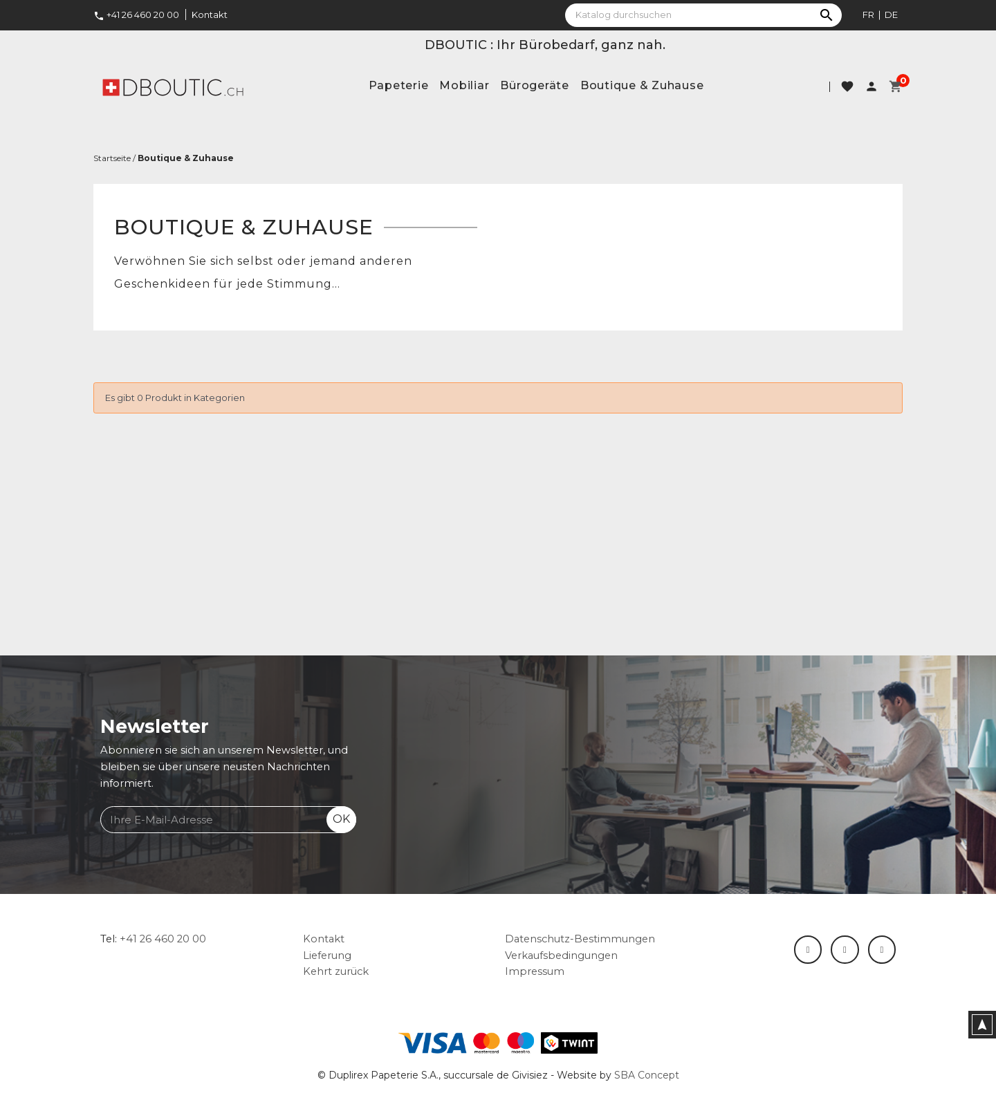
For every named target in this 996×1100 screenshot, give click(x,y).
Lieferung (327, 955)
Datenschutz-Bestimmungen (580, 939)
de (891, 14)
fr (868, 14)
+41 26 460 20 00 (136, 14)
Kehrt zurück (336, 971)
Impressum (534, 971)
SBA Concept (646, 1075)
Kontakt (210, 14)
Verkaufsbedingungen (561, 955)
